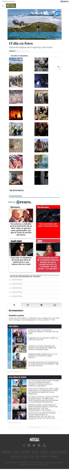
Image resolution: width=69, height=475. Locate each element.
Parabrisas (63, 452)
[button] (58, 67)
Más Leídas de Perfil (17, 377)
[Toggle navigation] (3, 5)
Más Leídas (13, 326)
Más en (19, 202)
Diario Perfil (6, 452)
